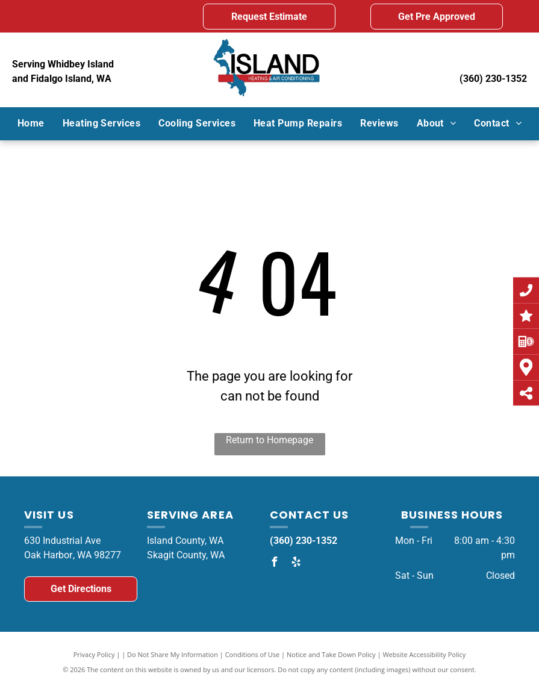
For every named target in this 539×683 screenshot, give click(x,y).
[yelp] (296, 563)
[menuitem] (31, 123)
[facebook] (274, 563)
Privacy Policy (94, 654)
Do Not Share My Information (172, 654)
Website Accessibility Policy (424, 654)
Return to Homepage (269, 440)
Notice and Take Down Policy (331, 654)
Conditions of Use (252, 654)
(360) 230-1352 (493, 78)
